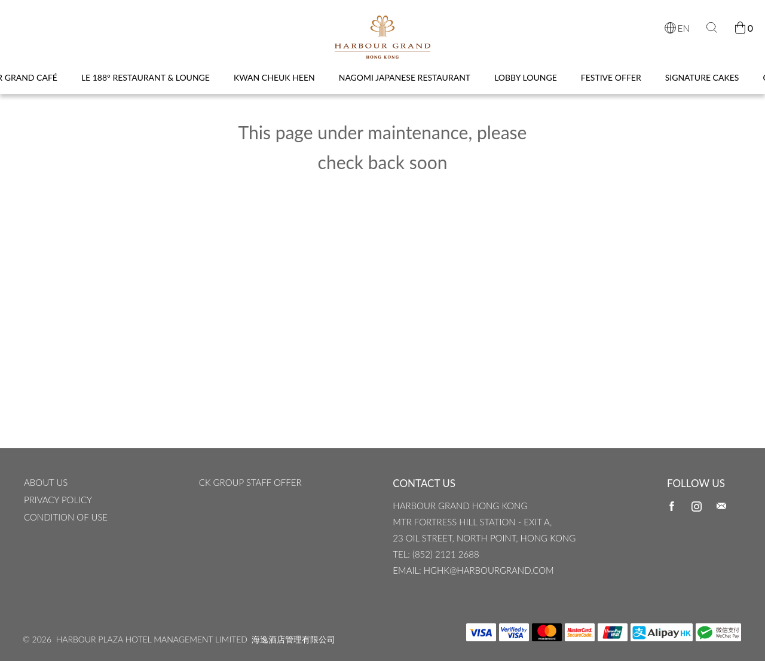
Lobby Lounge (525, 87)
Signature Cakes (702, 87)
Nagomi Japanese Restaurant (404, 87)
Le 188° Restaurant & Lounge (145, 87)
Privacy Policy (58, 516)
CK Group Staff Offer (250, 499)
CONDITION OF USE (66, 533)
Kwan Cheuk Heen (274, 87)
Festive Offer (611, 87)
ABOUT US (46, 499)
